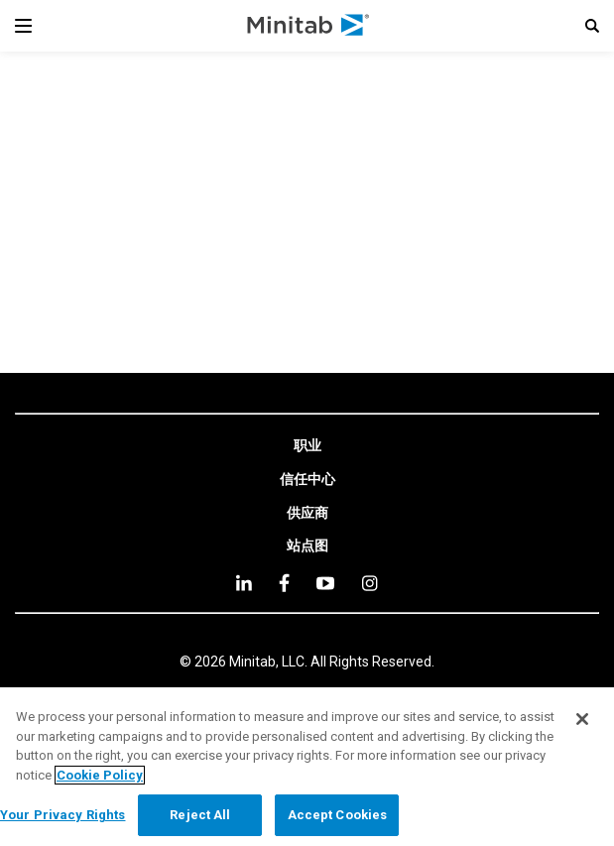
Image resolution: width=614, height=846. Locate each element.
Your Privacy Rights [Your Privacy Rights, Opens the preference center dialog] (62, 814)
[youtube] (325, 583)
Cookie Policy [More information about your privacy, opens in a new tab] (100, 775)
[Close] (582, 719)
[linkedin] (244, 582)
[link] (307, 446)
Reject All (200, 814)
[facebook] (284, 582)
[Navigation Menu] (23, 26)
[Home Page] (309, 26)
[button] (592, 26)
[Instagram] (369, 583)
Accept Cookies (338, 814)
